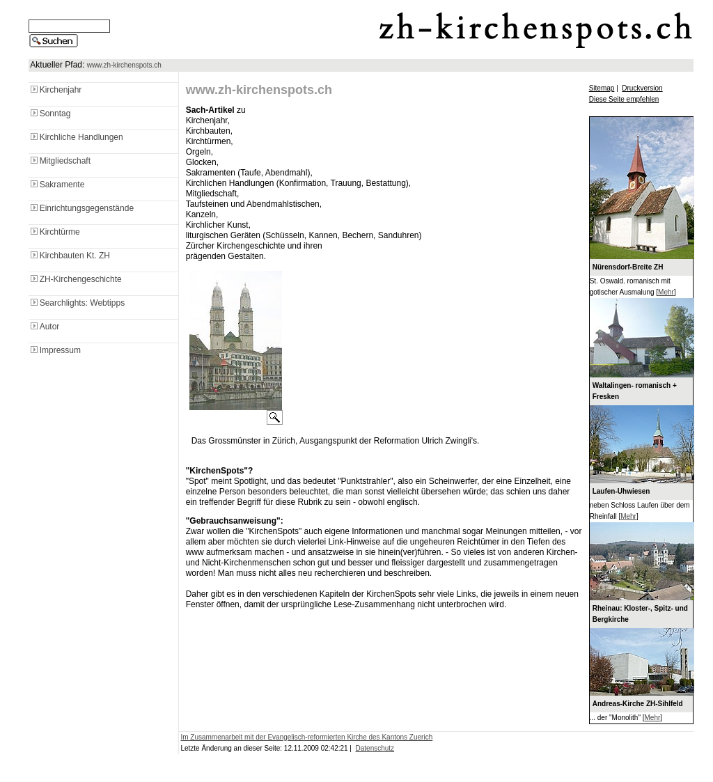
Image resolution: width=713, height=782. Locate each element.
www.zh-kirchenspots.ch (124, 65)
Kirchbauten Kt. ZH (69, 255)
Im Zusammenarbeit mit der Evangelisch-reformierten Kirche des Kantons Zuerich (306, 737)
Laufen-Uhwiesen (621, 491)
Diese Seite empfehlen (624, 99)
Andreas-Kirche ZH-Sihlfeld (638, 703)
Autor (44, 326)
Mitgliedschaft (60, 161)
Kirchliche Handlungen (76, 137)
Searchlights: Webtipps (77, 303)
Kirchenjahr (55, 90)
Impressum (55, 350)
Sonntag (50, 113)
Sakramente (57, 184)
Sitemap (602, 88)
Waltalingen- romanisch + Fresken (635, 391)
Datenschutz (375, 748)
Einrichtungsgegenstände (81, 208)
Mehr (666, 292)
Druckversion (642, 88)
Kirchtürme (54, 232)
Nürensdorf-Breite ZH (628, 267)
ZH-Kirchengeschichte (75, 279)
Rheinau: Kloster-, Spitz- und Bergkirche (640, 613)
